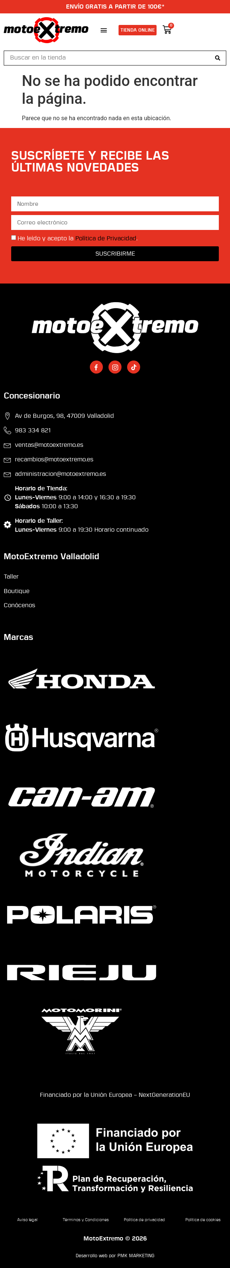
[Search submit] (217, 58)
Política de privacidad (144, 1220)
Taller (11, 577)
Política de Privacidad (105, 238)
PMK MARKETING (135, 1255)
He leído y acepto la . (78, 238)
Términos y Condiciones (86, 1220)
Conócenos (19, 605)
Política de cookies (203, 1220)
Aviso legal (27, 1220)
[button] (103, 30)
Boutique (16, 591)
